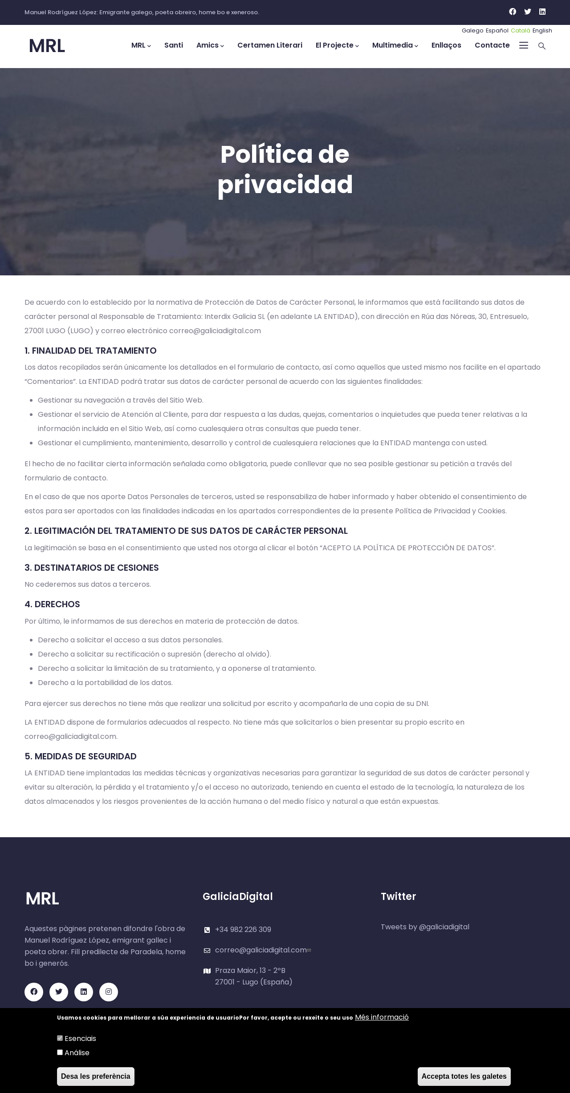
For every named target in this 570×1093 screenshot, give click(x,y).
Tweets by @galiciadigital (425, 927)
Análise (77, 1053)
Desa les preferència (95, 1076)
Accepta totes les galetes (464, 1076)
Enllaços (446, 45)
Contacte (492, 45)
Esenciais (80, 1038)
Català (520, 30)
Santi (173, 45)
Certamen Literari (269, 45)
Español (497, 30)
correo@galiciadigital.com (264, 950)
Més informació (382, 1017)
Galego (473, 30)
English (542, 30)
